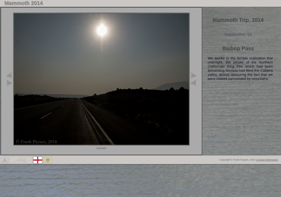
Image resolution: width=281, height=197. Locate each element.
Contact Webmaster (267, 159)
